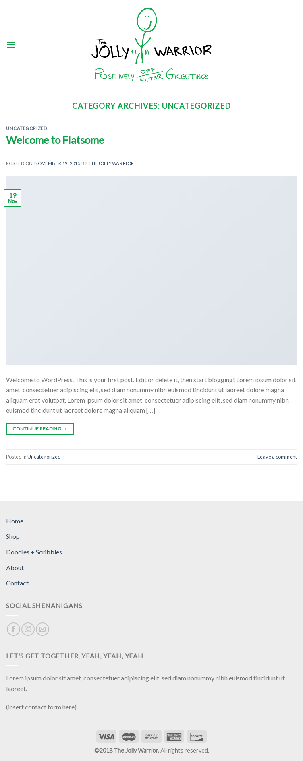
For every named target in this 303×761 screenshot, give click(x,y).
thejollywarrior (111, 163)
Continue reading (39, 428)
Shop (13, 536)
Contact (17, 583)
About (15, 567)
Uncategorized (26, 128)
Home (14, 521)
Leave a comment (277, 456)
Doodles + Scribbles (34, 552)
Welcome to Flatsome (55, 140)
